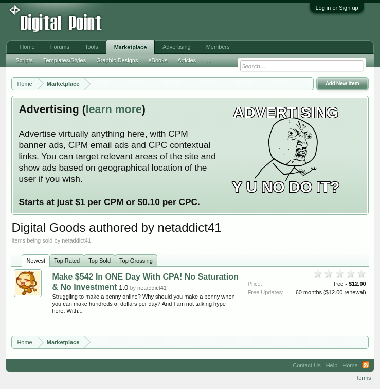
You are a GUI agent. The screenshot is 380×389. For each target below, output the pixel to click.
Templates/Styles (64, 60)
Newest (35, 260)
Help (332, 365)
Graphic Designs (117, 60)
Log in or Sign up (336, 8)
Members (218, 47)
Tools (91, 47)
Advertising (176, 47)
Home (27, 47)
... (208, 60)
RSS (365, 365)
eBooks (157, 60)
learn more (114, 109)
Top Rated (67, 260)
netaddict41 (152, 288)
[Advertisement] (169, 21)
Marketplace (130, 47)
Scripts (24, 60)
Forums (59, 47)
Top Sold (99, 260)
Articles (186, 60)
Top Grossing (136, 260)
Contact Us (306, 365)
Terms (363, 378)
